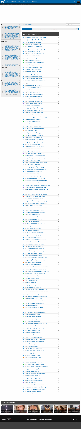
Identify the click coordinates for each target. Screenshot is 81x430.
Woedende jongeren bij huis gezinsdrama (35, 146)
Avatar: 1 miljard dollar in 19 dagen (34, 357)
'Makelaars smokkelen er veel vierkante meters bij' (37, 267)
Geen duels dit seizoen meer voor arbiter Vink (36, 40)
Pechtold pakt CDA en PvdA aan (33, 51)
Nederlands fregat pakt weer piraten (34, 85)
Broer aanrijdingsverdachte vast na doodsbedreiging (37, 266)
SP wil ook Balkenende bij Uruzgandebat (35, 232)
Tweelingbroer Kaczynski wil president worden (36, 37)
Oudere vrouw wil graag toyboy (33, 330)
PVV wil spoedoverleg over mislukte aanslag (36, 373)
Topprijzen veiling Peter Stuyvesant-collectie (36, 142)
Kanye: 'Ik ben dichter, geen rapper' (34, 353)
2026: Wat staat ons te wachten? (11, 82)
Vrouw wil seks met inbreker (32, 305)
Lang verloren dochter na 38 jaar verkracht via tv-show (38, 251)
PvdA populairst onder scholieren (33, 164)
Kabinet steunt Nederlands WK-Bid (34, 44)
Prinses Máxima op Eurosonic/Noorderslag (35, 384)
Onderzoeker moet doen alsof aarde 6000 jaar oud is (37, 296)
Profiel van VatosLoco (28, 24)
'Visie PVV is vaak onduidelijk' (33, 276)
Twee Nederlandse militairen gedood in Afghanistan (38, 49)
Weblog (76, 4)
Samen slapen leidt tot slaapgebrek (34, 87)
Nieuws (8, 4)
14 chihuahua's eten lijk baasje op (34, 287)
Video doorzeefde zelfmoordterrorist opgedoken (36, 239)
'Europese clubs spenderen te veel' (34, 316)
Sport (19, 1)
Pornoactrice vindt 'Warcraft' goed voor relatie (36, 196)
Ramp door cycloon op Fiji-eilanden (34, 119)
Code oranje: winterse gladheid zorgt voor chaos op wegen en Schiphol (11, 36)
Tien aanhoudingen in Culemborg (33, 332)
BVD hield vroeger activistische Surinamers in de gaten (11, 35)
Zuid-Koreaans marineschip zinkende (34, 96)
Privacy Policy (41, 419)
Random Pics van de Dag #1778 (11, 37)
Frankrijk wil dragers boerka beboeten (34, 348)
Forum (72, 4)
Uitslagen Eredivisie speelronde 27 (34, 121)
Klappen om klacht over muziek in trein (35, 344)
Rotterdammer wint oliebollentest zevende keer (36, 369)
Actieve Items (3, 4)
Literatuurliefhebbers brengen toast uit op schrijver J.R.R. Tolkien (11, 47)
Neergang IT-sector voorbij (32, 343)
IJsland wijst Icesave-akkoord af (33, 151)
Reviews (16, 4)
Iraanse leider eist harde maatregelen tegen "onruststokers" (11, 56)
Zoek (79, 4)
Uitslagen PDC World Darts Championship (35, 364)
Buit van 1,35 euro (30, 377)
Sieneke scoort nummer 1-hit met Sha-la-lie (35, 223)
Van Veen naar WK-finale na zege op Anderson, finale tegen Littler (11, 57)
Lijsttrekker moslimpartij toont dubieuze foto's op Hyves (38, 271)
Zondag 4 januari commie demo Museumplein (11, 91)
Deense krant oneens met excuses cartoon (35, 153)
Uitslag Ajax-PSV (30, 123)
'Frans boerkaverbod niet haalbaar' (34, 82)
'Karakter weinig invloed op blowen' (34, 107)
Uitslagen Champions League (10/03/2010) (35, 135)
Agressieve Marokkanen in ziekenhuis (34, 255)
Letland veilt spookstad (31, 282)
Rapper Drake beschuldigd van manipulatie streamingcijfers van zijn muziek (11, 46)
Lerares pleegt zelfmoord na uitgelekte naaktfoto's (37, 200)
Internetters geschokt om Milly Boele (34, 114)
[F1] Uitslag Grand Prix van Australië (34, 90)
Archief (29, 4)
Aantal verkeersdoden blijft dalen (33, 314)
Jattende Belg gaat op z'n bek (33, 259)
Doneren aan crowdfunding (11, 89)
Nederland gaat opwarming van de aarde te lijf (36, 387)
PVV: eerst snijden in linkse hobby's (34, 115)
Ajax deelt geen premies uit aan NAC (34, 46)
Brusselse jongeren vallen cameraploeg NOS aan (37, 260)
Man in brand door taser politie (33, 294)
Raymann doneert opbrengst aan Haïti (34, 326)
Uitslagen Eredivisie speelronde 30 (34, 74)
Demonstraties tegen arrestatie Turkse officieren (36, 174)
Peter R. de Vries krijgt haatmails (33, 318)
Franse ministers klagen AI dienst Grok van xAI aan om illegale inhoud (11, 34)
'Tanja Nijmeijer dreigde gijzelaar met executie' (36, 312)
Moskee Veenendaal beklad (32, 83)
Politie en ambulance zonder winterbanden (35, 248)
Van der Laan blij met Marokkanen (34, 264)
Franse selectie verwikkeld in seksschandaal (36, 47)
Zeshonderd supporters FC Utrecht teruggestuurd (37, 180)
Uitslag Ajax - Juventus (31, 226)
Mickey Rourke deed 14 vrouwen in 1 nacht (35, 149)
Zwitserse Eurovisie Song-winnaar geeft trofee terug (11, 86)
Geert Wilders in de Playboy (32, 166)
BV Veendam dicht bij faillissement (34, 221)
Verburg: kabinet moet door (32, 225)
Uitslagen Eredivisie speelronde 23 (34, 250)
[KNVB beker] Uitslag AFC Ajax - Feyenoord (36, 39)
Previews (20, 4)
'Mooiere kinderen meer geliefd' (33, 208)
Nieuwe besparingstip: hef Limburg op (34, 76)
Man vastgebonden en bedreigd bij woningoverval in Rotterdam (11, 72)
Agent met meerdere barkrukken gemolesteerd (36, 183)
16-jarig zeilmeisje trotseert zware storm (35, 310)
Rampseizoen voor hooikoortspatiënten (35, 235)
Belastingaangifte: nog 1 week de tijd (34, 101)
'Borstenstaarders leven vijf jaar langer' (35, 380)
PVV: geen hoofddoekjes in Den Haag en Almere (37, 194)
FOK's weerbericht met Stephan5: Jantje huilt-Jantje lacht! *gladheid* (11, 64)
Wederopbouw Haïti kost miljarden (34, 241)
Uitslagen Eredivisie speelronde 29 (34, 89)
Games (24, 1)
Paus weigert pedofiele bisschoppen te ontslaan (36, 242)
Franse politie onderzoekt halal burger (34, 219)
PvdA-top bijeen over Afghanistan (34, 233)
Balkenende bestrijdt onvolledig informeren (35, 341)
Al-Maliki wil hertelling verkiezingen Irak (35, 108)
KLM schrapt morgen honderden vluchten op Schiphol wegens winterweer (11, 44)
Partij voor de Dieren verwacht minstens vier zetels (37, 203)
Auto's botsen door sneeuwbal (33, 335)
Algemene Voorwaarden (32, 419)
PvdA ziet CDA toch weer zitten (33, 144)
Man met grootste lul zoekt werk (33, 360)
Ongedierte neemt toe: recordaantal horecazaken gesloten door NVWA (11, 60)
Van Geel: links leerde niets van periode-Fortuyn (36, 167)
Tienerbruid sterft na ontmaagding (34, 69)
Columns (11, 4)
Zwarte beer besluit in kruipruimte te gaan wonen (11, 63)
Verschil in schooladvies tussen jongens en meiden (11, 92)
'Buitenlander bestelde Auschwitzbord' (34, 378)
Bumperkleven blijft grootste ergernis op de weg (36, 269)
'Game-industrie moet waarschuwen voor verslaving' (37, 291)
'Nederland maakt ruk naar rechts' (34, 160)
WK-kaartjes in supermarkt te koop (34, 60)
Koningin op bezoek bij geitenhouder (34, 362)
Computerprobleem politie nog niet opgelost (36, 300)
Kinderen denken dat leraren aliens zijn (35, 292)
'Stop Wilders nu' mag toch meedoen (34, 325)
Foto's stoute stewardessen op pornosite (35, 198)
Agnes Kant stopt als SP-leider (34, 157)
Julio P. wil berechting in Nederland (34, 391)
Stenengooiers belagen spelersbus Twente (35, 62)
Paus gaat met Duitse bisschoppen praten (35, 128)
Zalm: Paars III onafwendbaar (33, 173)
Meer (36, 1)
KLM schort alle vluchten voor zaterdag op (35, 53)
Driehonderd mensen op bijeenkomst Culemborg (37, 323)
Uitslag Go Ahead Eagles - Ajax (33, 98)
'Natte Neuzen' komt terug (32, 275)
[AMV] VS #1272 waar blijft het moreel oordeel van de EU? (11, 90)
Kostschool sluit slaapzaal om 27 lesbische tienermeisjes (38, 185)
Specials (24, 4)
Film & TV (29, 1)
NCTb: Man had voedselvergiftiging (34, 368)
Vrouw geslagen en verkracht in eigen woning (36, 212)
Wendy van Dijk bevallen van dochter (34, 217)
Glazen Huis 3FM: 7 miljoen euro (33, 375)
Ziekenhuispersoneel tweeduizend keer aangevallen (37, 207)
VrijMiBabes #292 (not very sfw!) (11, 28)
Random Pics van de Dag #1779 (11, 27)
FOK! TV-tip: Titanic (31, 382)
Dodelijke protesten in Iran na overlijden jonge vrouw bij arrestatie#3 (11, 84)
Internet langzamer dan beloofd (33, 355)
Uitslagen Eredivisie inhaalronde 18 (34, 321)
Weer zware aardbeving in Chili (34, 133)
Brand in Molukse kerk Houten (33, 230)
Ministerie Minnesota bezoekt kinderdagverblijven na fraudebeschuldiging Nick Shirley (11, 32)
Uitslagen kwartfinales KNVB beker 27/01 (35, 303)
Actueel (8, 1)
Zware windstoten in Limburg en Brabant (35, 182)
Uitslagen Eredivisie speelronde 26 (34, 148)
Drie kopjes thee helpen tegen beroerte (35, 94)
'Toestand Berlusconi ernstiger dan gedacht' (36, 385)
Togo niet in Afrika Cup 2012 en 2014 (34, 298)
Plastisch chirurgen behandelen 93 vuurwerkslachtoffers (11, 29)
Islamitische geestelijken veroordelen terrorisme (36, 80)
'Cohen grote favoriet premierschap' (34, 126)
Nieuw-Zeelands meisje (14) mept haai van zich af (37, 289)
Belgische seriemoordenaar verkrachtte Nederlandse (37, 189)
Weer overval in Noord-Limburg (33, 319)
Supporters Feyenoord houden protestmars (35, 58)
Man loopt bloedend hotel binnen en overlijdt (36, 178)
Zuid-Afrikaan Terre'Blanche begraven (34, 67)
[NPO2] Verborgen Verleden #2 (11, 85)
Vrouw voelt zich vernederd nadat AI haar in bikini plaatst (11, 33)
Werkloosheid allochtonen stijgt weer (34, 284)
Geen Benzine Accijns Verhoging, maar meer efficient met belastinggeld (11, 83)
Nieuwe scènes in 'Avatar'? (32, 130)
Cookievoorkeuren (48, 419)
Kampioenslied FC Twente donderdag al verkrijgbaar (37, 117)
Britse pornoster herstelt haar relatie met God (11, 51)
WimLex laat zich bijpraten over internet (35, 73)
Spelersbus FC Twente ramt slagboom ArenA (36, 273)
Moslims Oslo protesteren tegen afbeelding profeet (37, 257)
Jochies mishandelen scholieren (33, 105)
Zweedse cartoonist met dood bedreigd (35, 139)
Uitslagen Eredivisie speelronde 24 (34, 214)
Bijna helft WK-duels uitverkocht (33, 55)
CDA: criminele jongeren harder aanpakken (35, 210)
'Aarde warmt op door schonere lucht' (34, 137)
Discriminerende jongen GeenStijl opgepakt (35, 192)
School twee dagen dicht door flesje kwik (35, 301)
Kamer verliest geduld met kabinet (34, 334)
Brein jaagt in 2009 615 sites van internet (35, 350)
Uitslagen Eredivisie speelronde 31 (34, 64)
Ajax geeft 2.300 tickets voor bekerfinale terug (36, 65)
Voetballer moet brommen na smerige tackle (36, 155)
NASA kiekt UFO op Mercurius (33, 359)
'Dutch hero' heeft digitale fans (33, 371)
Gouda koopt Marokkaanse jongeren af (35, 246)
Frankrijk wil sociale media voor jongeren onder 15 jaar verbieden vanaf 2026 (11, 38)
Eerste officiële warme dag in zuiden (34, 99)
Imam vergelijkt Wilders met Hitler (34, 228)
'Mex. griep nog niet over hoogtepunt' (34, 205)
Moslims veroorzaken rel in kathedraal (34, 78)
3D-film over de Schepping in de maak (34, 140)
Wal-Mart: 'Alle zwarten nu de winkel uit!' (35, 112)
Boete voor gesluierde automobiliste (34, 42)
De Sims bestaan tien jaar (32, 280)
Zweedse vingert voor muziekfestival (34, 393)
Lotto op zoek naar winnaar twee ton (34, 237)
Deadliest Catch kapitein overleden (34, 262)
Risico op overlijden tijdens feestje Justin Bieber (36, 187)
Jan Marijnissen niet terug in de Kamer (35, 110)
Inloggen (73, 1)
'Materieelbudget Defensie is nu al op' (34, 171)
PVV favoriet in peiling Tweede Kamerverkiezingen (37, 162)
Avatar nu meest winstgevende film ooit (35, 307)
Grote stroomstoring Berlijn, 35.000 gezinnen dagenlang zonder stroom (11, 45)
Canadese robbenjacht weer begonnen (35, 71)
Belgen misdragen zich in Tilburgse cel (35, 191)
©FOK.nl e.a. (78, 422)
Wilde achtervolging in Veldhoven (33, 92)
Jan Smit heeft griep (31, 351)
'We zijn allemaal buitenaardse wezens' (35, 285)
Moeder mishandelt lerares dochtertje (34, 337)
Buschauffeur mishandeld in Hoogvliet (34, 253)
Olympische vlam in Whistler (33, 278)
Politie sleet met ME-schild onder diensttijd (35, 328)
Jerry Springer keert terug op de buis (34, 103)
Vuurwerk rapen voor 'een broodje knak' (11, 58)
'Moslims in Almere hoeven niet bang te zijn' (36, 158)
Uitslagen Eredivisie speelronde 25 (34, 176)
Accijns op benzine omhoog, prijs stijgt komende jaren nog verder (11, 54)
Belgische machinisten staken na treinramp (35, 244)
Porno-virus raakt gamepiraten (33, 56)
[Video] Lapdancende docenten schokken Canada (37, 201)
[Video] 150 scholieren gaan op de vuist (35, 132)
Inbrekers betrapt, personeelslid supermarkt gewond (37, 366)
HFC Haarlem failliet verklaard (33, 309)
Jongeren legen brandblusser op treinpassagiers (36, 169)
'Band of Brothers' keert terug (33, 124)
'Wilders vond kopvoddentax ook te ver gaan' (36, 339)
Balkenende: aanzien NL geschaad (34, 216)
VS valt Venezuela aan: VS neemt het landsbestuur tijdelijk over (11, 26)
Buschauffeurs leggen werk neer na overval (35, 389)
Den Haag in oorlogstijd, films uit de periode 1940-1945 (11, 59)
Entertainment (14, 1)
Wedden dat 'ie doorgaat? (32, 346)
